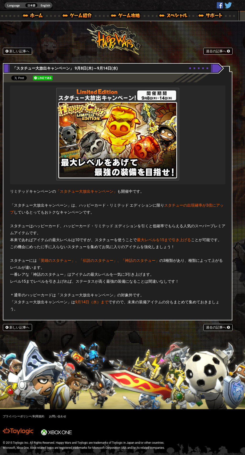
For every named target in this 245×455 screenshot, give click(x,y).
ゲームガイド (123, 16)
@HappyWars (228, 5)
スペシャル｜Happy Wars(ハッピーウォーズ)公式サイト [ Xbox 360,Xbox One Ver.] (167, 16)
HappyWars (220, 5)
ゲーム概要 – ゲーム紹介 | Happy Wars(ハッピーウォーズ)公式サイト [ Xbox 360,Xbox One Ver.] (79, 16)
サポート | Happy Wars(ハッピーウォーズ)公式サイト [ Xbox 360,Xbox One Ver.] (211, 16)
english (28, 5)
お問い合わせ (57, 416)
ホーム (35, 16)
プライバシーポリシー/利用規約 (23, 416)
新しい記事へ (17, 51)
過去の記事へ (218, 51)
